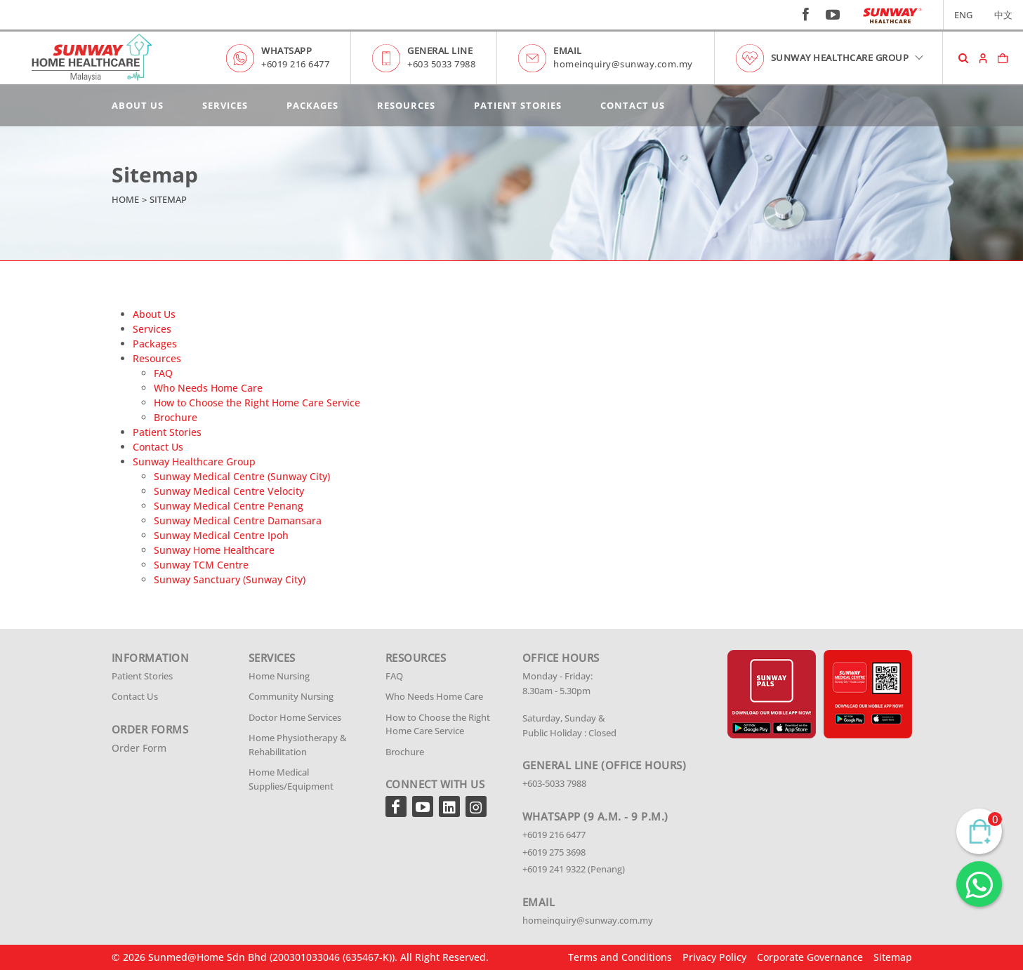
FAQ (163, 373)
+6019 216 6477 (295, 64)
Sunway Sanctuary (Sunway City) (229, 579)
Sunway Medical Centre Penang (228, 505)
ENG (963, 14)
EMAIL (567, 50)
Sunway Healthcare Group (194, 461)
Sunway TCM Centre (201, 564)
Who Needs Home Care (208, 387)
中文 (1003, 14)
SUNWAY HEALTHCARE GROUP (848, 57)
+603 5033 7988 (441, 64)
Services (225, 105)
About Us (138, 105)
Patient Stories (518, 105)
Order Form (139, 748)
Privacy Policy (714, 957)
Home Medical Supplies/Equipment (291, 779)
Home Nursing (279, 676)
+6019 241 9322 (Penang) (573, 869)
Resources (406, 105)
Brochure (175, 417)
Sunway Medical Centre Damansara (238, 520)
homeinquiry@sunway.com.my (623, 64)
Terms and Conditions (620, 957)
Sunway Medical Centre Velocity (229, 491)
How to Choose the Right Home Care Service (257, 402)
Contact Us (632, 105)
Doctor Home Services (295, 717)
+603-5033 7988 (554, 783)
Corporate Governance (810, 957)
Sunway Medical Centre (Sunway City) (242, 476)
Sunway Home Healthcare (214, 550)
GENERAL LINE (440, 50)
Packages (312, 105)
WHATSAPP (286, 50)
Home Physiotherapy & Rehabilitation (298, 744)
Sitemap (892, 957)
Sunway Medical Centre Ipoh (221, 535)
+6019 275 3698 (554, 852)
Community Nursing (291, 696)
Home (125, 199)
